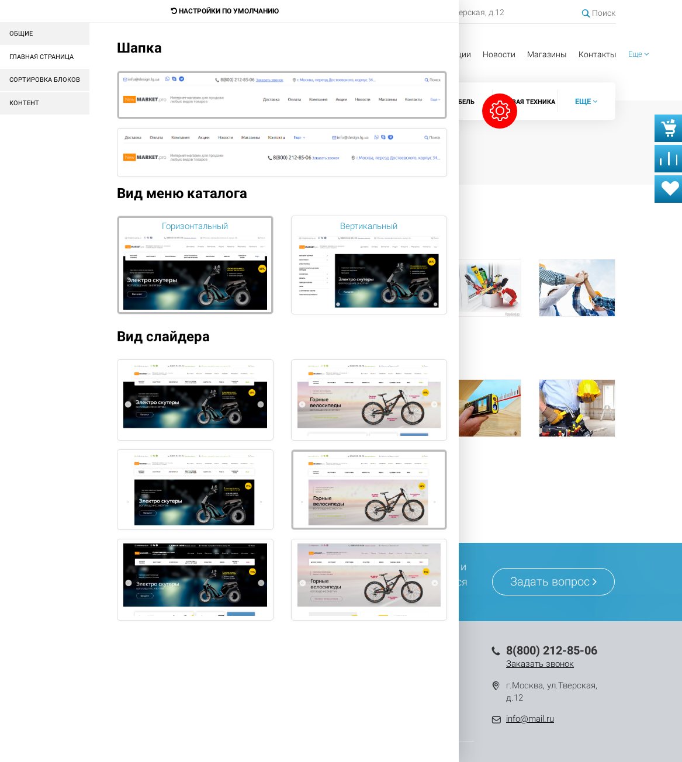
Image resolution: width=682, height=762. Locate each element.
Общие (21, 33)
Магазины (547, 54)
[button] (638, 54)
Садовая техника (524, 102)
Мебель (462, 102)
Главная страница (41, 57)
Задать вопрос (553, 581)
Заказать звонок (540, 664)
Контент (24, 103)
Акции (459, 54)
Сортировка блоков (44, 80)
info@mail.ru (530, 718)
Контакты (598, 54)
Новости (499, 54)
